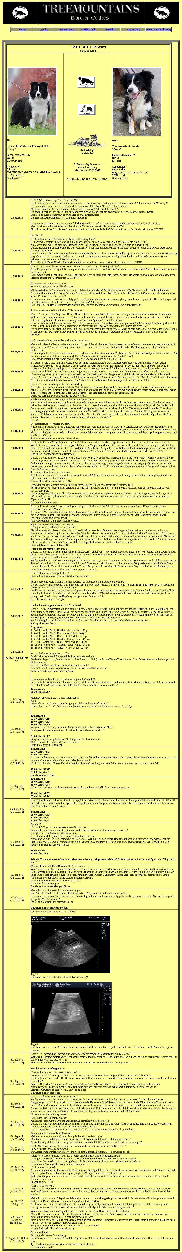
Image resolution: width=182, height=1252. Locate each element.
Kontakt (109, 29)
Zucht (44, 29)
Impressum (133, 29)
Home (22, 29)
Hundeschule (66, 29)
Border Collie (88, 29)
